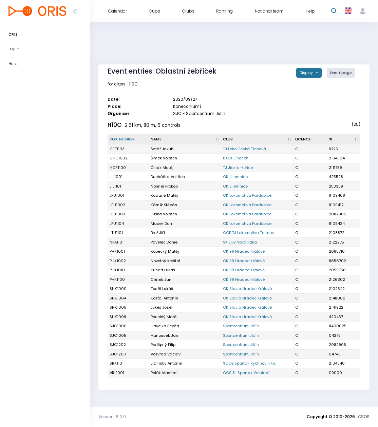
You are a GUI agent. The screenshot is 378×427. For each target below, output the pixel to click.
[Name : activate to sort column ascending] (185, 139)
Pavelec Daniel (164, 242)
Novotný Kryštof (165, 261)
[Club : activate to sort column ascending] (257, 139)
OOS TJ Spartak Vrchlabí (246, 372)
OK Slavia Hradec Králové (247, 288)
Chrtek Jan (161, 279)
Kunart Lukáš (163, 270)
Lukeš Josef (162, 307)
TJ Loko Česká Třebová (244, 149)
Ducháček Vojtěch (168, 176)
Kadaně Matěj (164, 195)
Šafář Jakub (162, 149)
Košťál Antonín (164, 298)
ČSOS (364, 417)
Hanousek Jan (164, 335)
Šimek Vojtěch (164, 158)
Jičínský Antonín (166, 363)
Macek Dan (161, 223)
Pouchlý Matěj (164, 316)
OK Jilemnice (235, 176)
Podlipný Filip (163, 344)
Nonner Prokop (164, 186)
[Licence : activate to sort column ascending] (310, 139)
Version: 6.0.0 (112, 417)
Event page (341, 72)
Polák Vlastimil (164, 372)
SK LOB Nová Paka (240, 242)
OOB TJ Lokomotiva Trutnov (248, 232)
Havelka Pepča (165, 326)
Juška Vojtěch (164, 214)
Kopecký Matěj (165, 251)
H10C (114, 125)
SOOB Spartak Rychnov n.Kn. (249, 363)
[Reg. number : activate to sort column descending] (128, 139)
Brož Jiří (158, 232)
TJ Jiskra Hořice (238, 167)
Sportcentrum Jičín (241, 326)
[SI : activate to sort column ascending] (343, 139)
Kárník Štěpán (164, 205)
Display (307, 72)
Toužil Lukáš (162, 288)
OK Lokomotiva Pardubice (247, 195)
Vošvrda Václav (166, 354)
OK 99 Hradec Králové (244, 251)
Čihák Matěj (162, 167)
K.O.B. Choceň (235, 158)
